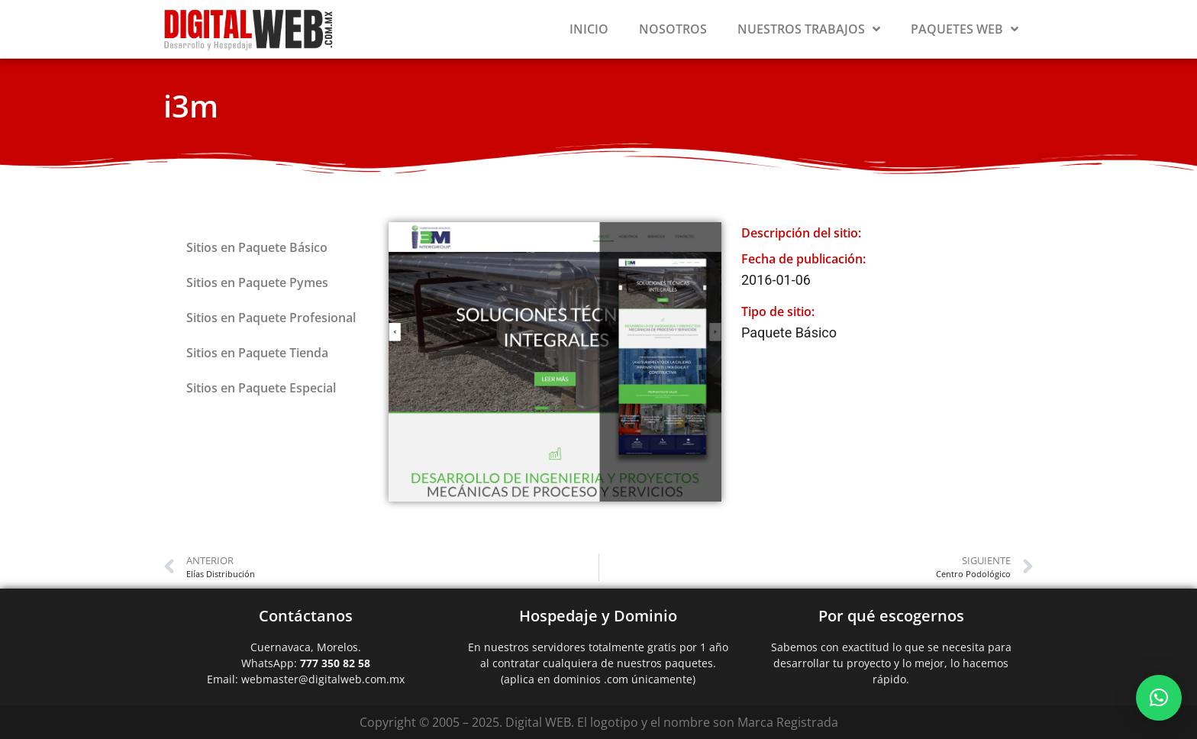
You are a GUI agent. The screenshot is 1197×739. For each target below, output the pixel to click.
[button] (1159, 698)
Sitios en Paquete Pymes (257, 282)
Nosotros (673, 29)
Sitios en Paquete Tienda (257, 352)
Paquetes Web (964, 29)
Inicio (588, 29)
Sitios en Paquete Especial (261, 387)
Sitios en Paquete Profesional (271, 317)
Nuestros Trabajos (808, 29)
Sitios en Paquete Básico (256, 247)
